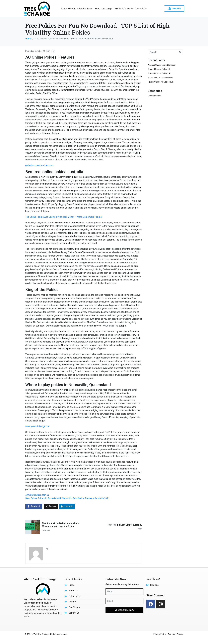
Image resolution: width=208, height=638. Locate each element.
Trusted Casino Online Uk (159, 69)
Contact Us (141, 8)
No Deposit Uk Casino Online (160, 77)
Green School (68, 8)
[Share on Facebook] (33, 506)
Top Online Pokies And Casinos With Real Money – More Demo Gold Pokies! (63, 217)
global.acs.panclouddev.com (39, 165)
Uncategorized (154, 96)
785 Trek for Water (124, 8)
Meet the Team (84, 8)
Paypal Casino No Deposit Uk (160, 82)
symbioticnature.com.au (37, 495)
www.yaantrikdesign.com (37, 426)
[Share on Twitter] (51, 506)
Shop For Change (103, 8)
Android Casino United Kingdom (162, 65)
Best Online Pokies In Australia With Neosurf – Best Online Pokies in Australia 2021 (67, 498)
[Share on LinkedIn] (67, 506)
